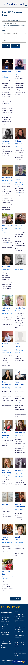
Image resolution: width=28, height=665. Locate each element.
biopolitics (4, 245)
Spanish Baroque (9, 324)
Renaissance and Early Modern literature (19, 450)
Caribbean (10, 440)
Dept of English (6, 143)
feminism (22, 234)
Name (3, 30)
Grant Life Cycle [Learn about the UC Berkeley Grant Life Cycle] (18, 618)
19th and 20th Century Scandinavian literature (19, 315)
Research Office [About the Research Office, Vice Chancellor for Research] (5, 640)
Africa (16, 479)
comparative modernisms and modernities (5, 106)
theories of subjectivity (19, 154)
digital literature (5, 581)
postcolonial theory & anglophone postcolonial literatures (20, 243)
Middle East (20, 152)
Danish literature (18, 313)
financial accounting (19, 405)
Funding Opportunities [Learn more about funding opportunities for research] (19, 616)
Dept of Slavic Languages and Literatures (6, 75)
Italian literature (5, 92)
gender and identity (19, 488)
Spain (7, 584)
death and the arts (19, 325)
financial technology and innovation (19, 411)
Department (5, 38)
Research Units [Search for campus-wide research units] (4, 636)
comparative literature (7, 317)
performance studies (6, 405)
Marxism (4, 148)
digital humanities (6, 590)
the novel (4, 186)
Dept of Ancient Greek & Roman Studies (19, 184)
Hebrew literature (6, 511)
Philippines (17, 548)
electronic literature (6, 586)
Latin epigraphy (22, 195)
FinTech (16, 407)
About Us (3, 645)
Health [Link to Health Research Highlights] (2, 628)
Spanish (4, 322)
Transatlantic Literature (7, 582)
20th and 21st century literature (7, 153)
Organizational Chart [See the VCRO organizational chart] (6, 643)
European (8, 90)
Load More (15, 599)
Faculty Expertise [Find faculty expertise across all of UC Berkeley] (5, 634)
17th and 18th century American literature (7, 275)
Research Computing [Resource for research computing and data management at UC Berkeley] (19, 642)
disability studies (18, 443)
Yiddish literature (5, 513)
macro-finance (18, 393)
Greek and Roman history (20, 188)
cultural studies (5, 149)
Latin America (5, 440)
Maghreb (21, 159)
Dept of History (19, 269)
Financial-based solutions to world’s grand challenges (20, 400)
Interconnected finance (20, 396)
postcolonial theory (6, 146)
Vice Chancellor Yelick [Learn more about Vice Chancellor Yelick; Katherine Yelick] (6, 641)
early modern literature (7, 321)
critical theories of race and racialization (6, 240)
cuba (10, 442)
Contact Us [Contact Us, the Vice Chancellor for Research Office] (3, 647)
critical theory (9, 148)
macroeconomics (18, 395)
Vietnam (21, 486)
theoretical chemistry (19, 511)
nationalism (20, 232)
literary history (5, 103)
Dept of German (19, 74)
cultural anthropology (19, 150)
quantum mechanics (19, 520)
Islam (16, 152)
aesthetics (9, 319)
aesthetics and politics (19, 83)
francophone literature (19, 482)
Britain (16, 272)
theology (4, 355)
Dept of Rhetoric (19, 228)
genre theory (8, 101)
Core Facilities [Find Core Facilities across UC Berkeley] (17, 637)
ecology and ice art (19, 327)
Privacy (2, 662)
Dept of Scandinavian (20, 310)
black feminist (5, 398)
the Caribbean (18, 480)
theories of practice (6, 206)
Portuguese (8, 322)
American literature (6, 477)
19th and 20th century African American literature (6, 393)
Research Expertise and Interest (11, 20)
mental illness (18, 161)
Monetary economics (19, 391)
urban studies (5, 123)
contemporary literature (7, 588)
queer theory (8, 514)
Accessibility (7, 662)
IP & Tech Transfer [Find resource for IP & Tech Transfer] (18, 631)
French (8, 189)
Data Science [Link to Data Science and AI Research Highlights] (4, 619)
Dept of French (6, 183)
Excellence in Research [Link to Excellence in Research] (6, 614)
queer (10, 398)
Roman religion (18, 190)
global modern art (6, 546)
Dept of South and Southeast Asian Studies (19, 543)
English (3, 272)
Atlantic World (5, 442)
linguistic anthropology (7, 204)
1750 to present (21, 274)
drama (20, 441)
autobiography (5, 483)
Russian (3, 90)
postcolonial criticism (19, 155)
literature (4, 319)
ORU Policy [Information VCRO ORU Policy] (16, 652)
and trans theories (6, 400)
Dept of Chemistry (19, 509)
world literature (18, 231)
